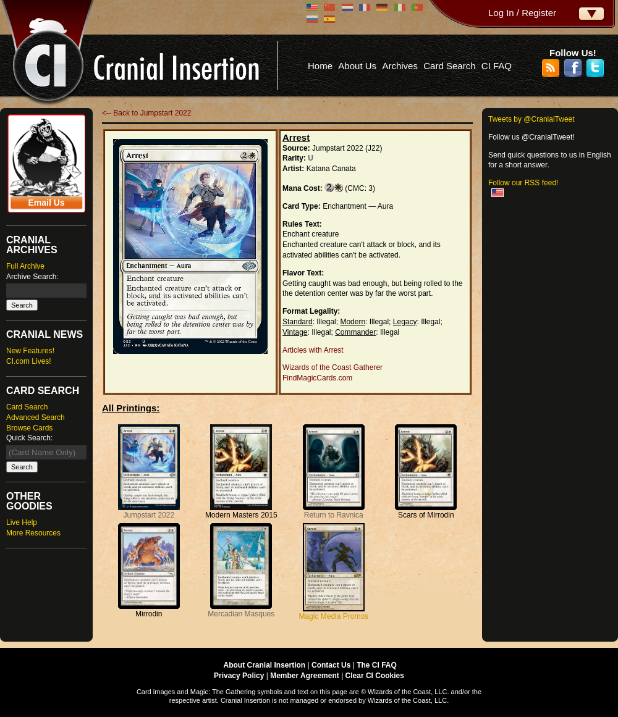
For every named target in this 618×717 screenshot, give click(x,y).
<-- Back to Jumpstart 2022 (146, 113)
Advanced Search (35, 417)
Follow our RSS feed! (523, 182)
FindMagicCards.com (317, 378)
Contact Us (330, 665)
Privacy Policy (239, 675)
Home (320, 66)
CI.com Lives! (28, 361)
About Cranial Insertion (265, 665)
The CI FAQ (377, 665)
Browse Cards (29, 428)
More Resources (33, 533)
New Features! (30, 350)
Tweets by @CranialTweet (531, 119)
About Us (357, 66)
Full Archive (25, 266)
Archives (400, 66)
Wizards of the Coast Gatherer (332, 367)
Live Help (21, 522)
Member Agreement (304, 675)
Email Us (46, 203)
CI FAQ (496, 66)
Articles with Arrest (313, 350)
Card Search (449, 66)
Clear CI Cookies (374, 675)
